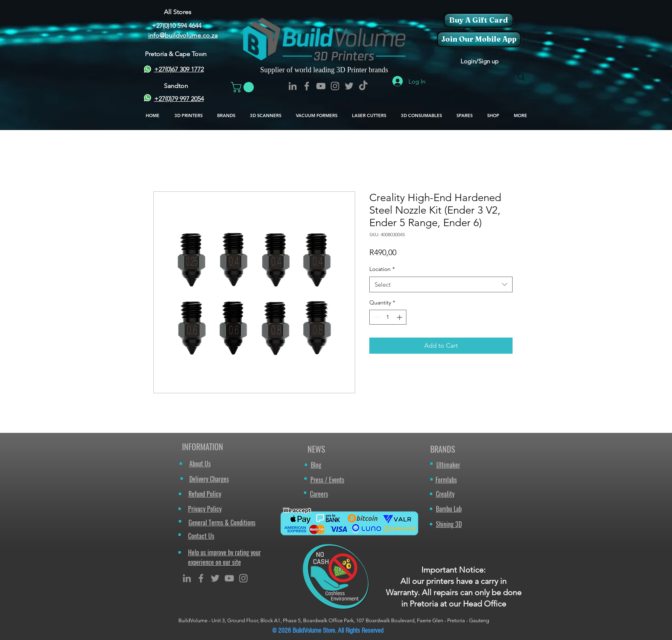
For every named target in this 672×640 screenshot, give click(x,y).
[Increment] (400, 317)
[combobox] (441, 284)
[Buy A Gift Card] (478, 20)
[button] (243, 87)
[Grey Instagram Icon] (243, 578)
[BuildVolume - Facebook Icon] (306, 86)
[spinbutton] (388, 317)
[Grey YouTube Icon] (229, 578)
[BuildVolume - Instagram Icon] (335, 86)
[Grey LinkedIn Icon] (187, 578)
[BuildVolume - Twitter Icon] (349, 86)
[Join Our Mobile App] (479, 39)
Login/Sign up (479, 61)
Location (382, 269)
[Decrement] (376, 317)
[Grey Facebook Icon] (201, 578)
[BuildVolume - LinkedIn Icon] (292, 86)
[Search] (521, 77)
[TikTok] (363, 86)
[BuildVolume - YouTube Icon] (321, 86)
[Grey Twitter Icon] (215, 578)
